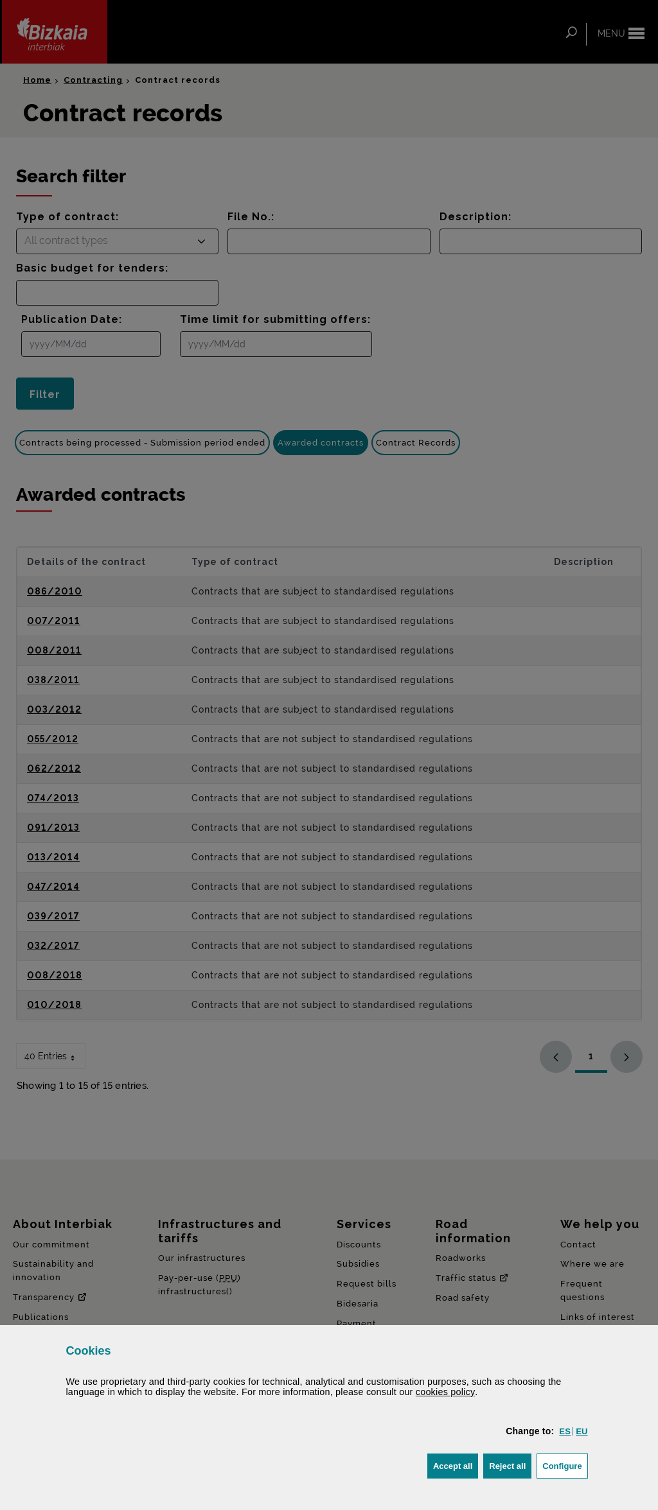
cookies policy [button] (446, 1392)
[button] (565, 1431)
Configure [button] (564, 1465)
